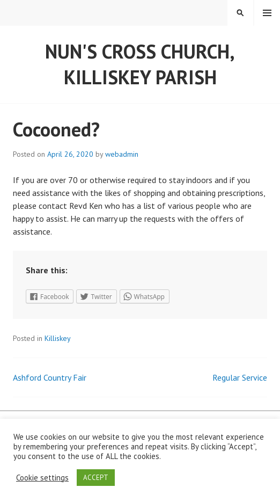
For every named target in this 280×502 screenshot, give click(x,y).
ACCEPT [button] (95, 477)
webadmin (121, 154)
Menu (267, 13)
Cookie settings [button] (42, 478)
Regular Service (239, 377)
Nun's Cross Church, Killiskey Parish (140, 64)
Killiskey (58, 338)
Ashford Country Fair (49, 377)
